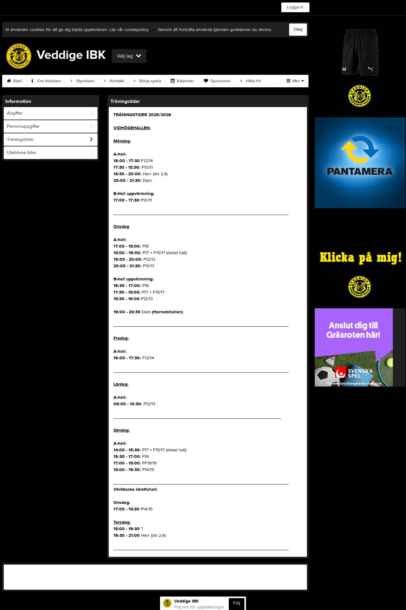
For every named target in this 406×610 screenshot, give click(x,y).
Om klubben (46, 81)
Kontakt (114, 81)
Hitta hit (250, 81)
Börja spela (147, 81)
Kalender (182, 81)
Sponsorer (217, 81)
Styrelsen (82, 81)
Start (14, 81)
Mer (295, 81)
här (153, 30)
